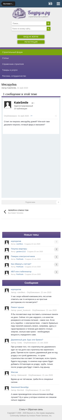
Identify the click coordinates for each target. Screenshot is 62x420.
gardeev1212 (21, 251)
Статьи (5, 58)
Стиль (23, 409)
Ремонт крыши (17, 307)
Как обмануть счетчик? (21, 264)
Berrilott (20, 390)
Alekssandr (22, 375)
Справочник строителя (13, 64)
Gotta (19, 343)
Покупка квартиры (19, 249)
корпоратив (16, 241)
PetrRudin (19, 259)
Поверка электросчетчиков (23, 256)
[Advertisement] (31, 165)
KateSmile (11, 88)
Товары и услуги (9, 70)
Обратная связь (35, 409)
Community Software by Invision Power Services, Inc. (31, 416)
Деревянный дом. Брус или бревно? (27, 340)
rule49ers (19, 244)
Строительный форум (12, 52)
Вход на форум (30, 37)
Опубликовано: (16, 116)
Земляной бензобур (19, 387)
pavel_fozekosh (24, 310)
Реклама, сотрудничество (14, 76)
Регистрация (31, 42)
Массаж (14, 372)
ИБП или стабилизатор (21, 271)
